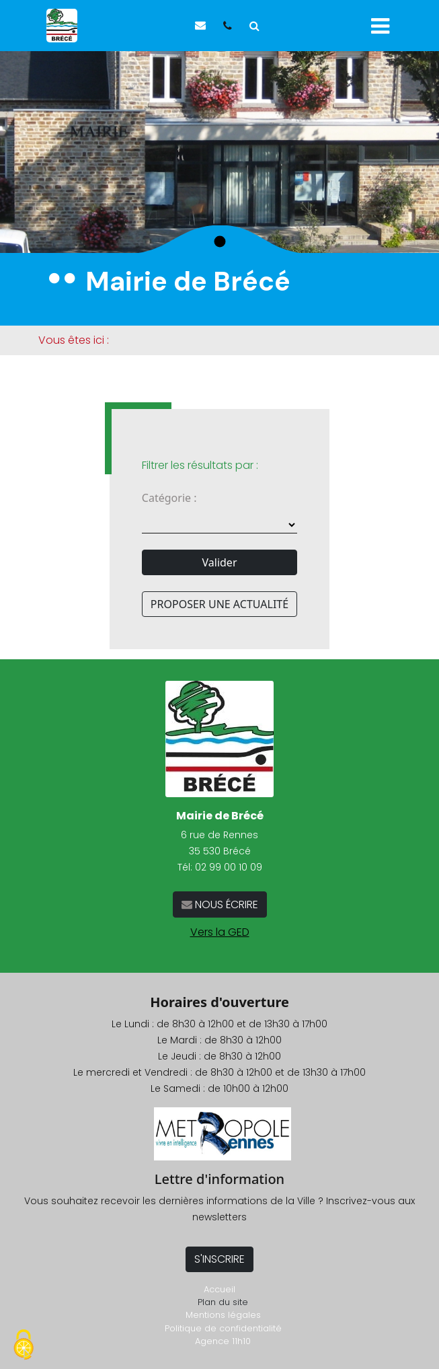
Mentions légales (223, 1315)
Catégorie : (169, 497)
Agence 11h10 (223, 1341)
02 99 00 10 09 (228, 867)
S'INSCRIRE (219, 1259)
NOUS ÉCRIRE (225, 904)
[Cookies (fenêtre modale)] (23, 1346)
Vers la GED (219, 932)
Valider (219, 562)
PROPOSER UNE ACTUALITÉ (219, 604)
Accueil (219, 1289)
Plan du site (223, 1302)
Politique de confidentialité (223, 1328)
